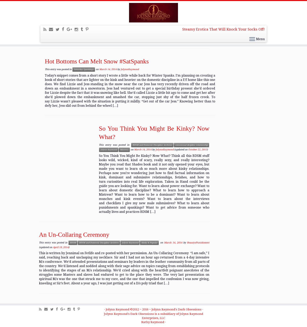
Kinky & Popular (149, 242)
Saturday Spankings (84, 69)
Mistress (124, 149)
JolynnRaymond (130, 69)
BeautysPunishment (198, 242)
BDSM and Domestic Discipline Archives (152, 145)
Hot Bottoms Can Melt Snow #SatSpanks (97, 61)
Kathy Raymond (152, 322)
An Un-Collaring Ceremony (74, 234)
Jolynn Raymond (108, 149)
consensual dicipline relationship (191, 145)
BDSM (73, 242)
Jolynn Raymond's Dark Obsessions (176, 309)
